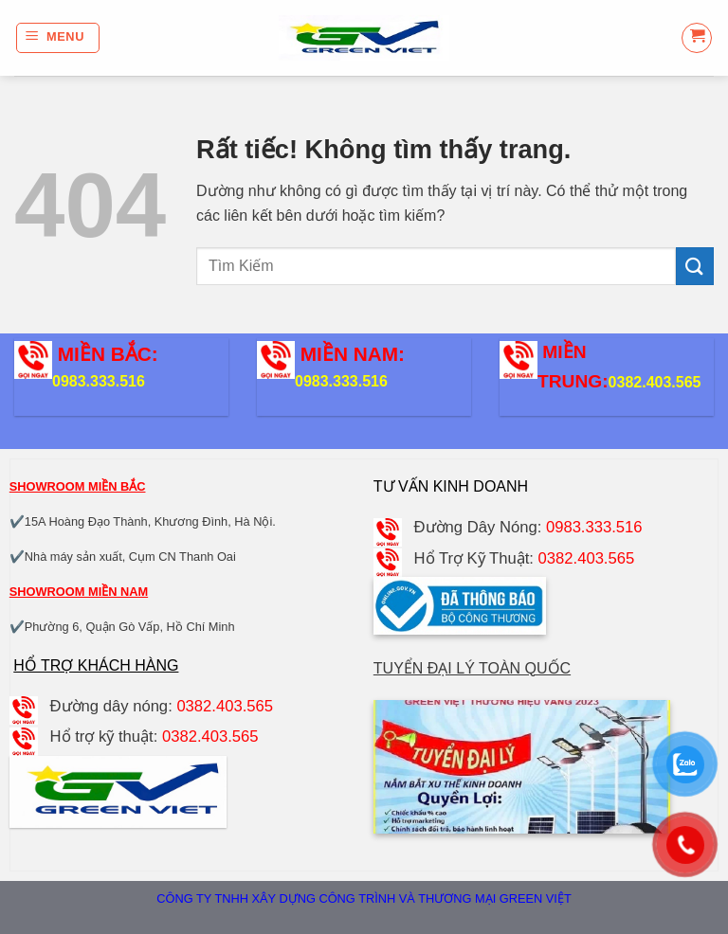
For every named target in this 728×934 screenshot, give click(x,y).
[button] (58, 38)
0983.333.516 (98, 381)
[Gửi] (695, 265)
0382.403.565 (655, 382)
